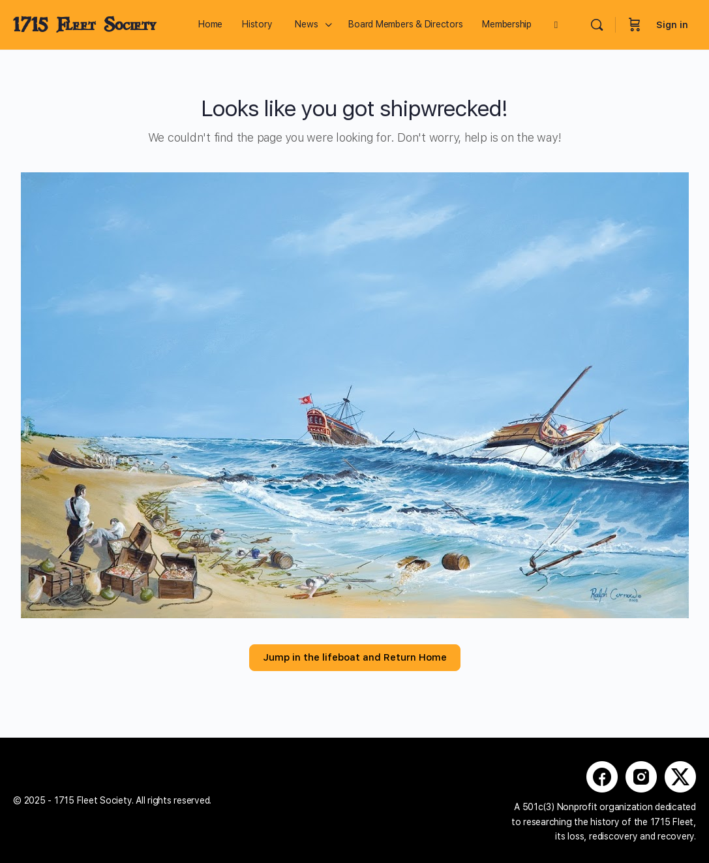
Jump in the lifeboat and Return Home (355, 657)
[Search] (597, 25)
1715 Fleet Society (84, 25)
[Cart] (634, 25)
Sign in (672, 25)
